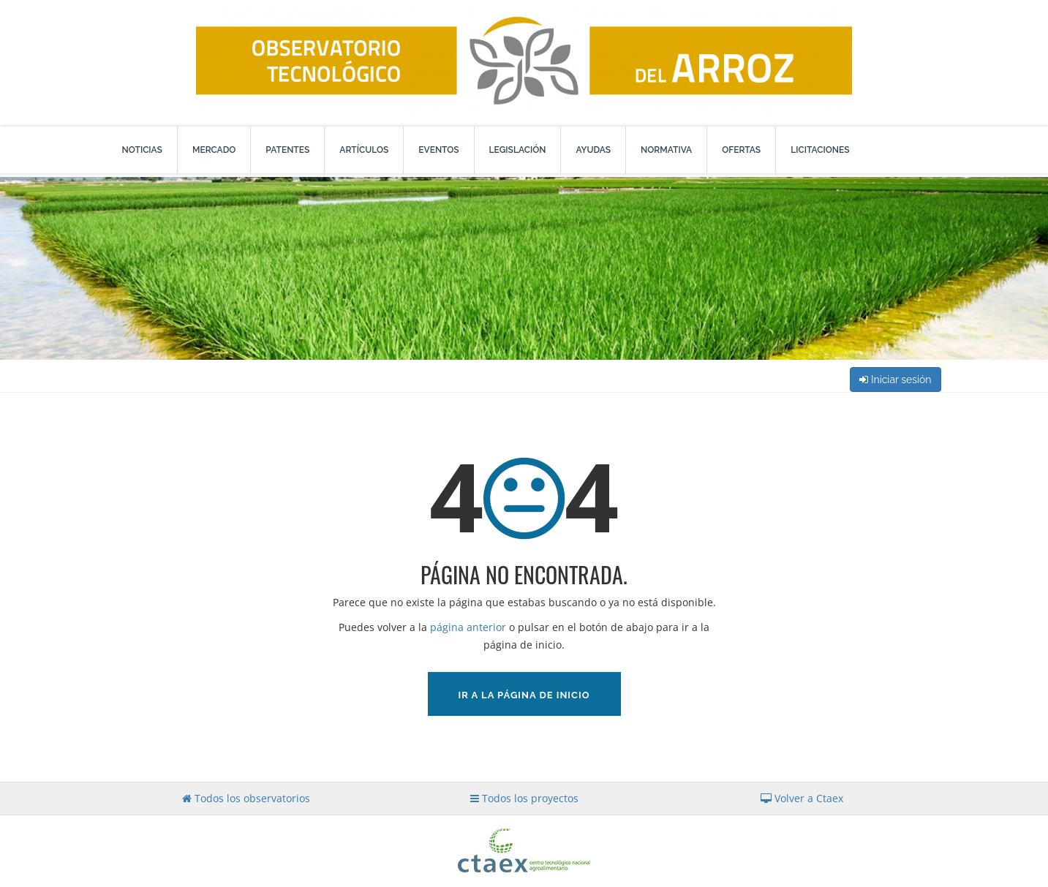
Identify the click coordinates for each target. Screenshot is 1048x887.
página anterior (468, 627)
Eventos (438, 150)
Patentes (287, 150)
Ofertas (741, 150)
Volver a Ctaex (802, 798)
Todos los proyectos (524, 798)
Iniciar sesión (895, 379)
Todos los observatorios (246, 798)
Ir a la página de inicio (524, 695)
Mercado (213, 150)
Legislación (517, 150)
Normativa (666, 150)
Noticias (142, 150)
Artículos (363, 150)
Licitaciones (820, 150)
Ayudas (593, 150)
